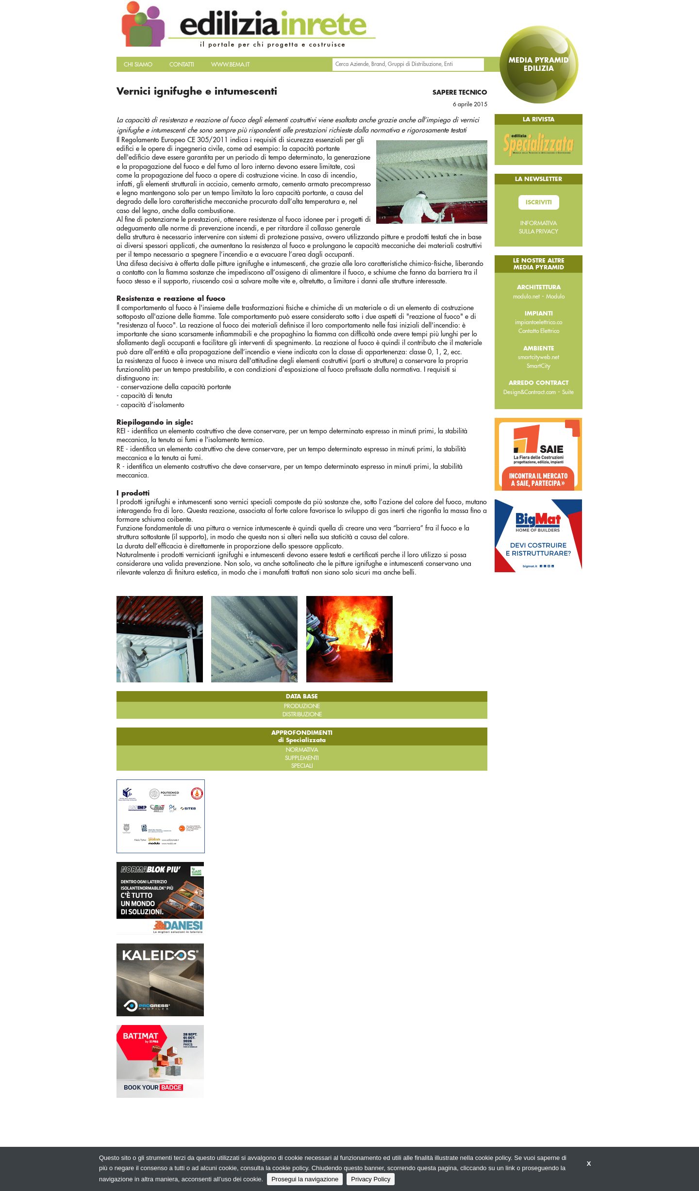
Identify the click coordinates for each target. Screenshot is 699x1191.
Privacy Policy (370, 1179)
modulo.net (526, 296)
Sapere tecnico (460, 92)
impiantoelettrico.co (538, 322)
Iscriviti (539, 202)
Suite (568, 392)
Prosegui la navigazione (304, 1179)
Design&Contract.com (529, 392)
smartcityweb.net (538, 357)
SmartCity (538, 366)
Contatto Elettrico (538, 331)
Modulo (555, 296)
